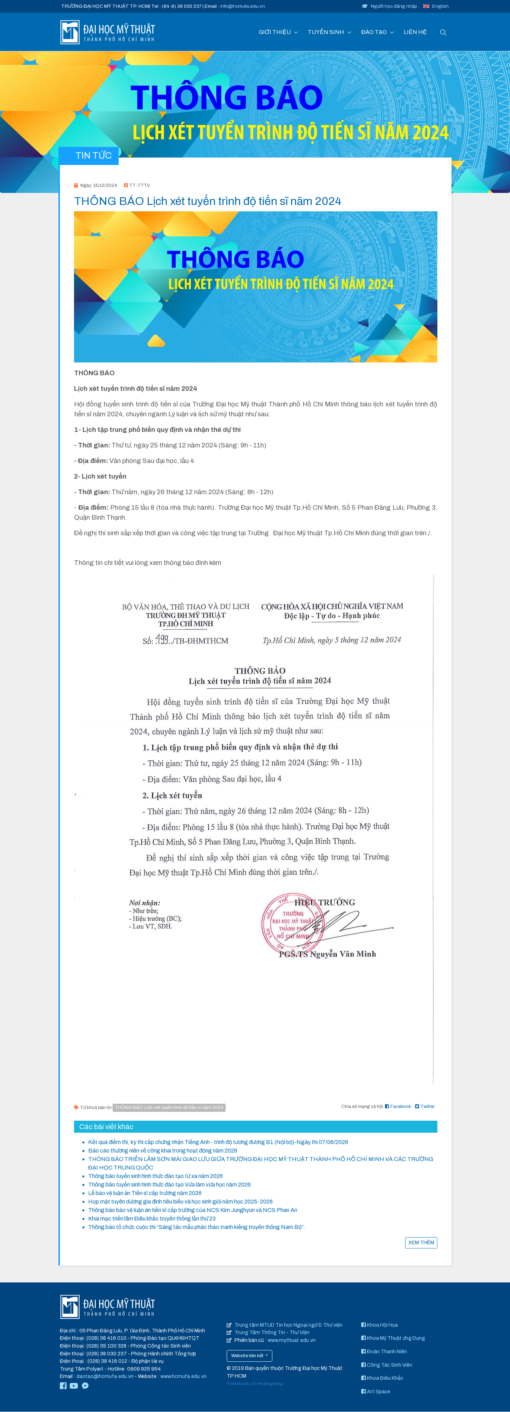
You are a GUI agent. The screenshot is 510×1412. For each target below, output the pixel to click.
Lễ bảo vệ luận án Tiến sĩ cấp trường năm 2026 (145, 1193)
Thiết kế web (238, 1384)
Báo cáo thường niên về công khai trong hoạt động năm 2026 (162, 1151)
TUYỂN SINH (326, 32)
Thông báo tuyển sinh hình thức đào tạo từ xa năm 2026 (155, 1176)
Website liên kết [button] (248, 1355)
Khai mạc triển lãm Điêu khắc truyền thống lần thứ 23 (152, 1219)
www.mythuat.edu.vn (292, 1340)
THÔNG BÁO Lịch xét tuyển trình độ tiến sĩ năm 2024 (169, 1107)
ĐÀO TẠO (374, 32)
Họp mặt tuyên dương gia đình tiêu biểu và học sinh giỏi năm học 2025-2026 (180, 1202)
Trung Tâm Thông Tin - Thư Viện (272, 1333)
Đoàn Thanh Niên (384, 1352)
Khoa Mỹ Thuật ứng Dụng (393, 1338)
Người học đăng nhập (389, 6)
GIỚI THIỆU (275, 32)
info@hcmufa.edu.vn (242, 6)
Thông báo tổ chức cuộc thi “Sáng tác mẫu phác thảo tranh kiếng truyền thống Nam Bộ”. (196, 1227)
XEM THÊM (421, 1243)
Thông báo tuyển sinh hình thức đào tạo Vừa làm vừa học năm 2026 (169, 1185)
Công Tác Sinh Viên (386, 1365)
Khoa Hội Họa (379, 1325)
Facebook (398, 1106)
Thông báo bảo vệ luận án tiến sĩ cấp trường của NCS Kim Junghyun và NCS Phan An (192, 1210)
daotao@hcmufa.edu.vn (105, 1376)
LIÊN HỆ (415, 32)
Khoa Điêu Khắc (382, 1378)
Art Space (375, 1392)
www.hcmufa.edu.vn (183, 1376)
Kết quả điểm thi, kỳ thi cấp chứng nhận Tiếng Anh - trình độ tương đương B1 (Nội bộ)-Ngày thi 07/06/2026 (218, 1142)
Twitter (425, 1106)
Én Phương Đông (267, 1384)
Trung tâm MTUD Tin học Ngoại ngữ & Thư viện (288, 1325)
